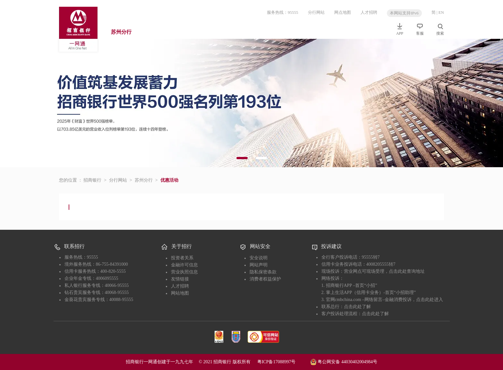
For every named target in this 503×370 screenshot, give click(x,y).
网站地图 (180, 293)
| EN (440, 12)
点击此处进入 (429, 299)
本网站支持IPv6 (404, 13)
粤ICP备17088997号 (283, 361)
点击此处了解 (357, 306)
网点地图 (342, 12)
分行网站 (316, 12)
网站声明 (259, 264)
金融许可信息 (184, 264)
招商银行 (92, 180)
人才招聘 (369, 12)
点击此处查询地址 (407, 271)
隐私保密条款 (263, 272)
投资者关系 (182, 257)
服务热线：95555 (282, 12)
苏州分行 (121, 32)
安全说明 (259, 257)
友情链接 (180, 279)
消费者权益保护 (265, 279)
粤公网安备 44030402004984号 (343, 361)
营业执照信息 (184, 272)
